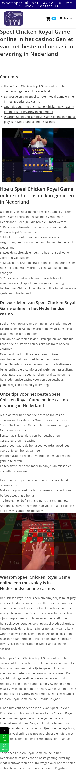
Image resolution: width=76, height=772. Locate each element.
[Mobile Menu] (64, 18)
